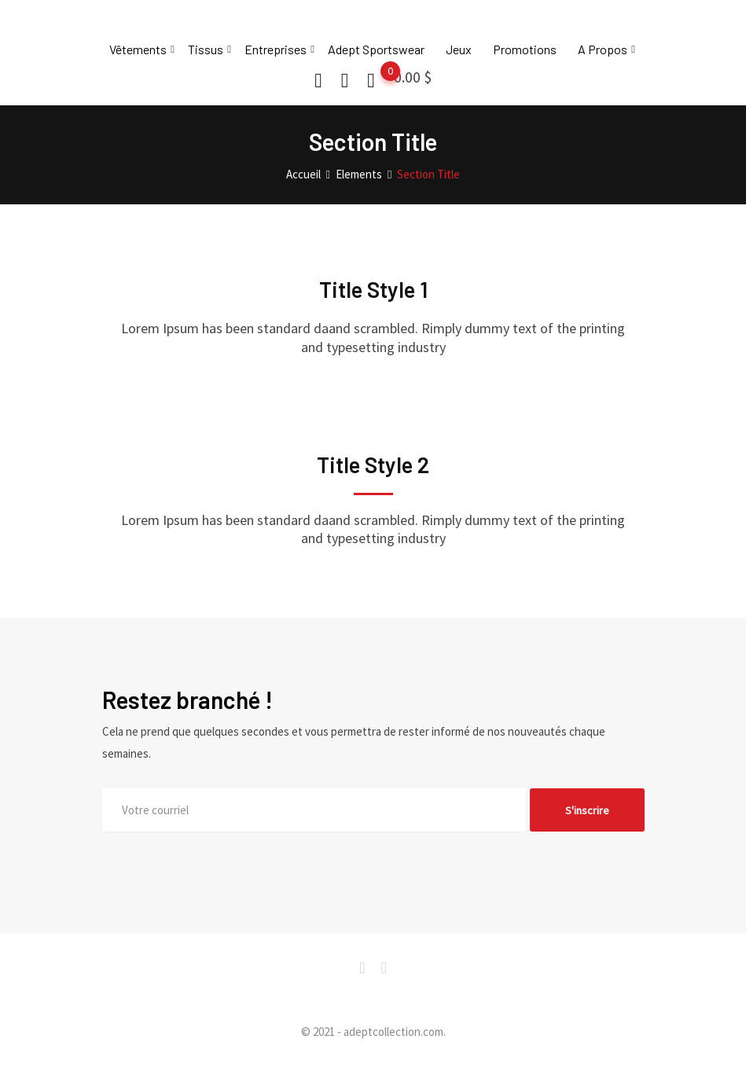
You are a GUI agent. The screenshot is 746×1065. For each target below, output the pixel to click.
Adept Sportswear (376, 49)
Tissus (205, 49)
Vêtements (138, 49)
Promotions (525, 49)
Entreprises (275, 49)
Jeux (459, 49)
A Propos (602, 49)
